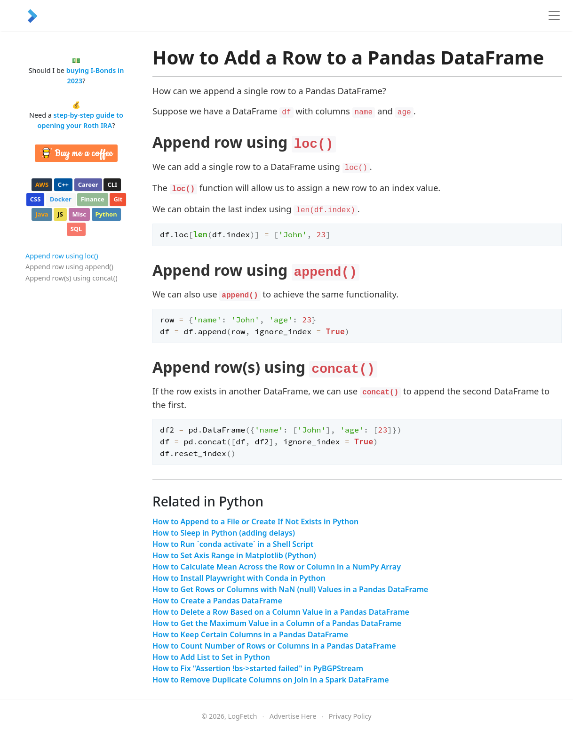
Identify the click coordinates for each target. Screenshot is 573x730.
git (117, 199)
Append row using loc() (61, 255)
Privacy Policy (350, 716)
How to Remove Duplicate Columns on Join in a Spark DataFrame (270, 679)
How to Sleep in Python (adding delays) (223, 533)
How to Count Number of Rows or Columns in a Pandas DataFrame (274, 646)
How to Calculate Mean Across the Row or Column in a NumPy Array (276, 567)
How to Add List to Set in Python (211, 657)
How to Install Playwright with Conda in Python (239, 578)
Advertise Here (293, 716)
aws (41, 184)
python (106, 214)
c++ (63, 184)
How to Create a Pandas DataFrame (217, 600)
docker (61, 199)
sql (76, 229)
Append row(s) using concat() (71, 277)
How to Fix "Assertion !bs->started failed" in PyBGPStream (257, 668)
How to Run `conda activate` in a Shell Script (232, 544)
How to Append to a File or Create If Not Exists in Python (255, 521)
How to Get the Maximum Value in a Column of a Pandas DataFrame (276, 623)
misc (79, 214)
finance (92, 199)
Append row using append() (69, 266)
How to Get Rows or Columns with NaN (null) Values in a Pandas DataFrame (290, 589)
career (88, 184)
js (60, 214)
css (35, 199)
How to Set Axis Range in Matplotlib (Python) (234, 555)
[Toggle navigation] (554, 15)
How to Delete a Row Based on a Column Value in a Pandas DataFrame (280, 612)
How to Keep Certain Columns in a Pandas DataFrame (250, 634)
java (41, 214)
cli (112, 184)
